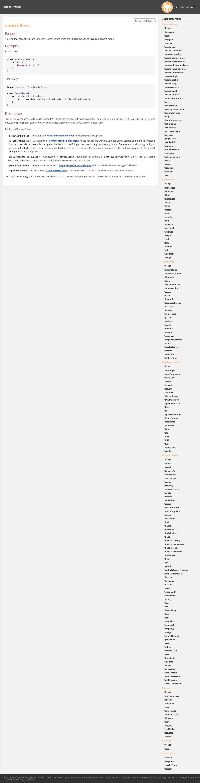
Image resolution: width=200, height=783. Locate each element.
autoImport (170, 370)
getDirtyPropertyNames (176, 570)
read (167, 643)
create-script (171, 83)
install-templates (173, 120)
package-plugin (172, 131)
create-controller (173, 54)
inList (168, 206)
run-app (169, 146)
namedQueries (172, 636)
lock (167, 617)
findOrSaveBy (171, 548)
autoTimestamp (173, 374)
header (168, 310)
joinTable (169, 425)
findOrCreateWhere (174, 544)
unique (168, 246)
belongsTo (170, 471)
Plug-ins (166, 687)
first (167, 559)
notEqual (169, 228)
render (168, 325)
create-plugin (171, 76)
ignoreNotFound (173, 414)
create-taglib (171, 91)
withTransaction (173, 683)
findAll (168, 526)
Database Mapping (172, 362)
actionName (171, 270)
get (166, 562)
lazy (167, 429)
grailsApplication (173, 303)
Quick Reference (171, 19)
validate (169, 661)
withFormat (171, 358)
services (169, 732)
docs (167, 102)
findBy (168, 537)
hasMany (169, 581)
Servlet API (167, 753)
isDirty (168, 599)
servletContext (172, 347)
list (166, 606)
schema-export (172, 157)
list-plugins (170, 123)
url (166, 250)
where (168, 665)
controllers (170, 703)
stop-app (169, 168)
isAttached (170, 595)
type (167, 443)
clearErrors (170, 474)
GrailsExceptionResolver (60, 135)
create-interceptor (174, 72)
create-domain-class (175, 58)
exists (168, 515)
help (167, 116)
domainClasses (172, 714)
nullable (169, 231)
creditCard (170, 198)
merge (168, 632)
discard (168, 496)
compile (169, 39)
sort (167, 436)
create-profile (171, 79)
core (167, 707)
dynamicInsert (172, 399)
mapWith (169, 621)
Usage (168, 28)
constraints (170, 478)
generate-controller (174, 109)
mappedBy (170, 625)
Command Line (170, 24)
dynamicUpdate (173, 403)
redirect (169, 321)
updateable (170, 447)
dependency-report (174, 98)
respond (169, 332)
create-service (172, 87)
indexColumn (171, 418)
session (168, 350)
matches (169, 209)
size (167, 242)
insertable (170, 421)
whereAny (170, 669)
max (167, 213)
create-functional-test (175, 61)
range (168, 235)
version (168, 451)
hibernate (170, 718)
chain (167, 281)
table (167, 440)
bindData (169, 277)
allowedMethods (173, 273)
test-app (169, 171)
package (169, 135)
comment (169, 392)
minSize (169, 224)
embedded (170, 500)
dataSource (170, 711)
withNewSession (173, 676)
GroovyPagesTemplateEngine (75, 165)
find (167, 522)
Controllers (168, 261)
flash (167, 295)
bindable (169, 191)
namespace (170, 314)
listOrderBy (170, 610)
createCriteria (172, 489)
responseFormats (173, 339)
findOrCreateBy (172, 540)
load (167, 614)
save (167, 654)
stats (167, 164)
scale (167, 239)
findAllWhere (171, 533)
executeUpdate (172, 511)
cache (168, 381)
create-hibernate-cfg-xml (177, 65)
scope (168, 343)
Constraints (168, 179)
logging (168, 725)
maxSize (169, 217)
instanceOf (170, 592)
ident (167, 588)
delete (168, 493)
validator (169, 253)
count (168, 482)
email (168, 202)
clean (167, 35)
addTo (168, 463)
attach (168, 467)
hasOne (169, 584)
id (166, 410)
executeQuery (172, 507)
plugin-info (170, 138)
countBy (169, 485)
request (169, 328)
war (167, 175)
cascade (169, 385)
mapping (169, 628)
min (167, 220)
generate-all (171, 105)
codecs (168, 699)
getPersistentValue (174, 573)
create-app (170, 47)
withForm (170, 354)
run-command (172, 149)
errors (168, 292)
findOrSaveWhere (173, 551)
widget (168, 257)
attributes (170, 187)
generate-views (172, 113)
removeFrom (171, 650)
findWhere (170, 555)
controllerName (173, 284)
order (167, 432)
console (169, 43)
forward (169, 299)
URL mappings (172, 696)
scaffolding (170, 729)
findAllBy (169, 529)
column (168, 388)
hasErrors (169, 306)
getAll (168, 566)
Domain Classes (170, 455)
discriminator (171, 396)
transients (170, 658)
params (168, 317)
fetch (167, 407)
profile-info (170, 142)
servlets (169, 736)
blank (168, 195)
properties (170, 639)
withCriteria (171, 672)
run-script (170, 153)
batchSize (169, 377)
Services (166, 740)
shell (167, 160)
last (167, 603)
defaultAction (171, 288)
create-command (173, 50)
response (169, 336)
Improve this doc (144, 21)
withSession (171, 680)
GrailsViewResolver (56, 170)
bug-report (170, 32)
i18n (167, 721)
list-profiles (170, 127)
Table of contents (11, 6)
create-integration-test (176, 69)
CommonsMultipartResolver (65, 140)
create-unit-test (172, 94)
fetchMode (170, 518)
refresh (168, 647)
